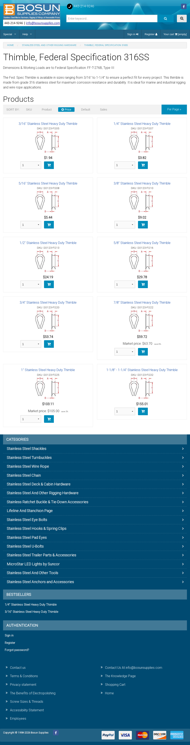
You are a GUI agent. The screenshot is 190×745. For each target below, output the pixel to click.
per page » (174, 109)
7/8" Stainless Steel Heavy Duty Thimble (142, 302)
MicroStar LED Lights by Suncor (33, 564)
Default (85, 109)
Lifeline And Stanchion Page (30, 511)
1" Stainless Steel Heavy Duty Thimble (48, 370)
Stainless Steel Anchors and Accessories (40, 582)
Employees (18, 718)
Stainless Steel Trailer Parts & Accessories (41, 555)
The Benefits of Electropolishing (32, 693)
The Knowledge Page (120, 676)
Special (7, 34)
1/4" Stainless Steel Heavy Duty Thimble (142, 124)
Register (151, 34)
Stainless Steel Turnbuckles (29, 457)
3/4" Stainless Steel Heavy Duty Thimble (48, 302)
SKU (29, 109)
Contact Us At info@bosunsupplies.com (133, 668)
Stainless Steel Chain (24, 475)
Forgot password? (17, 650)
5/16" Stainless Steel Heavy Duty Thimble (48, 183)
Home (109, 693)
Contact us (18, 668)
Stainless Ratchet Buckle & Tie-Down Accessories (47, 502)
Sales (103, 109)
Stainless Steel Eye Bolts (27, 520)
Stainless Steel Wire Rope (28, 466)
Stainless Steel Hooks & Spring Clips (36, 528)
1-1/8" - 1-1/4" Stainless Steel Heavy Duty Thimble (142, 370)
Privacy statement (23, 685)
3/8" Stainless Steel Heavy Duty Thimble (142, 183)
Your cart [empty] (175, 34)
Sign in (132, 34)
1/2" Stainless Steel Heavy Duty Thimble (48, 243)
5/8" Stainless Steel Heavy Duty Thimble (142, 243)
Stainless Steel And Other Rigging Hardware (42, 493)
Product (47, 109)
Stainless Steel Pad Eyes (27, 537)
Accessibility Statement (27, 710)
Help (25, 34)
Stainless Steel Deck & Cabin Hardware (38, 484)
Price (66, 109)
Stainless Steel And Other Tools (32, 573)
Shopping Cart (115, 685)
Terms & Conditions (24, 676)
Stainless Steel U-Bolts (25, 546)
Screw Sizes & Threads (26, 702)
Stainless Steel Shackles (26, 448)
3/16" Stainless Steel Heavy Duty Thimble (48, 124)
